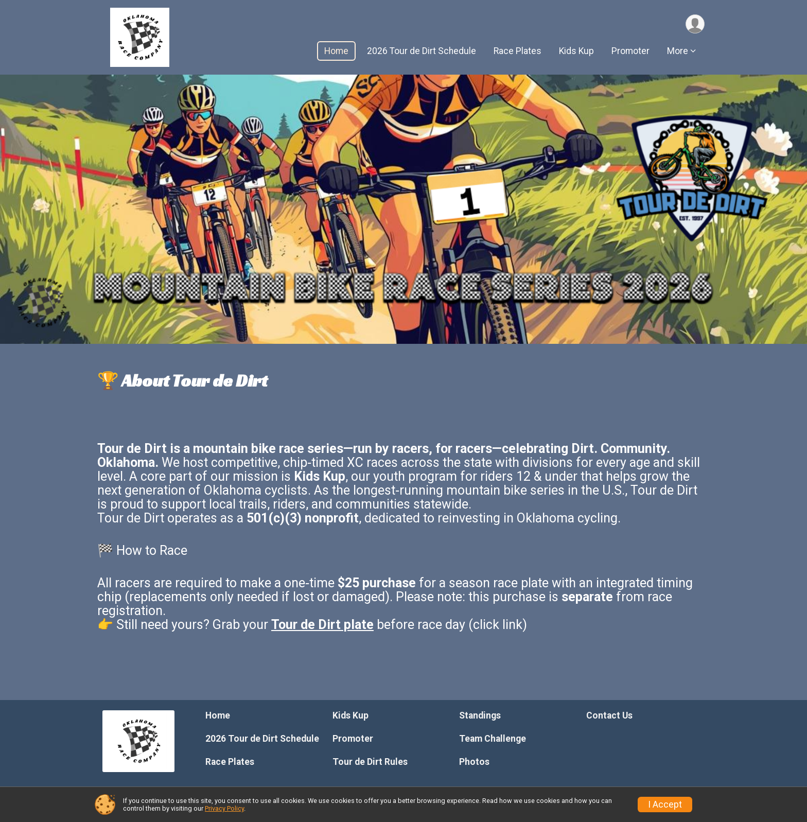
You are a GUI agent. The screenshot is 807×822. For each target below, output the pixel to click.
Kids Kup (576, 51)
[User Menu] (695, 23)
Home (336, 51)
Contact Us (609, 715)
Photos (474, 762)
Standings (480, 715)
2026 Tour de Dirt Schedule (421, 51)
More (677, 51)
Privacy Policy (224, 808)
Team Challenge (492, 738)
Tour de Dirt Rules (370, 762)
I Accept (665, 804)
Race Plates (517, 51)
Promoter (630, 51)
